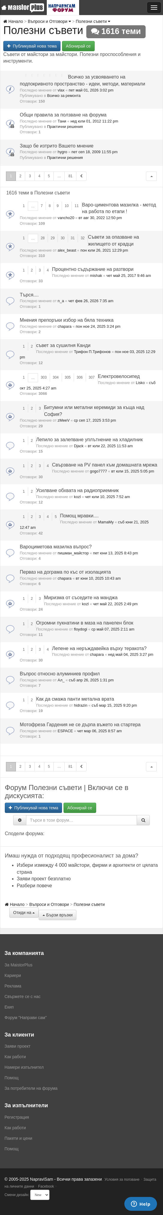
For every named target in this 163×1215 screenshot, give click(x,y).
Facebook (46, 1186)
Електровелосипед (119, 376)
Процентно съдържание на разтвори (93, 269)
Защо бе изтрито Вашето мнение (56, 145)
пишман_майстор (73, 553)
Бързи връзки (58, 915)
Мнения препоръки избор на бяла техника (67, 320)
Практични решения (65, 126)
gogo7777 (98, 471)
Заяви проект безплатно (44, 878)
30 (62, 238)
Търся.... (29, 294)
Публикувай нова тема (32, 46)
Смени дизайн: (16, 1195)
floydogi (80, 629)
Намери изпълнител (24, 1067)
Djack (79, 446)
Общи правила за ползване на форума (63, 114)
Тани (62, 121)
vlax (61, 90)
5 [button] (49, 176)
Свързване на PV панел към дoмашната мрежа (104, 464)
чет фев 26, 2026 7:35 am (90, 301)
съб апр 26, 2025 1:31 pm (91, 680)
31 (73, 238)
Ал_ (61, 680)
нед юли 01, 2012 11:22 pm (94, 121)
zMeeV (64, 420)
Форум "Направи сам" (25, 1017)
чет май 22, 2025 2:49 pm (115, 604)
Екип (9, 1007)
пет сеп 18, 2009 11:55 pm (95, 152)
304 (56, 377)
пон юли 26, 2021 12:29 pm (104, 250)
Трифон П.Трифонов (92, 351)
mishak (96, 275)
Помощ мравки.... (79, 515)
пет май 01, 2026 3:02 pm (91, 90)
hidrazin (80, 705)
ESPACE (65, 731)
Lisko (140, 382)
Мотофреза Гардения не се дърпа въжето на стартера (80, 724)
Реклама (12, 986)
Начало (13, 21)
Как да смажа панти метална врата (75, 699)
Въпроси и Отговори (49, 21)
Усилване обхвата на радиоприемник (77, 490)
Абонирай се (78, 46)
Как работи (15, 1056)
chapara (64, 326)
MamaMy (106, 522)
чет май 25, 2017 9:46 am (128, 275)
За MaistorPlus (18, 964)
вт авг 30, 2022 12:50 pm (100, 217)
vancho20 (66, 217)
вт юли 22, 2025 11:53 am (110, 446)
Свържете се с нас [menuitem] (22, 996)
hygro (62, 152)
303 (44, 377)
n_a (61, 301)
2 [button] (20, 176)
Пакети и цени (18, 1138)
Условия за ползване (122, 1179)
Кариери (12, 975)
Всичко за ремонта (64, 95)
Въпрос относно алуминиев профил (60, 673)
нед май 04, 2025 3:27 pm (130, 654)
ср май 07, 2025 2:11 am (112, 629)
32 (82, 238)
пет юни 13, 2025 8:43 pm (115, 553)
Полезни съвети (93, 21)
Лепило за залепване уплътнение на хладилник (89, 439)
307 (92, 377)
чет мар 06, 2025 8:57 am (99, 731)
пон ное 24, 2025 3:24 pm (98, 326)
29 (53, 238)
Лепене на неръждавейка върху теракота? (99, 648)
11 (77, 206)
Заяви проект (17, 1046)
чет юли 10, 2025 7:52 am (107, 496)
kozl (77, 496)
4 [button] (39, 176)
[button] (151, 176)
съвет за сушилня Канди (63, 345)
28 (43, 238)
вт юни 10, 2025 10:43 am (98, 578)
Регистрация (16, 1117)
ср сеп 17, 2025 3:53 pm (95, 420)
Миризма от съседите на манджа (80, 597)
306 (80, 377)
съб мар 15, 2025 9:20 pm (114, 705)
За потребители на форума (31, 1088)
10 (67, 206)
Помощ (11, 1077)
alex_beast (67, 250)
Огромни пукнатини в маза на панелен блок (84, 622)
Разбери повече (34, 885)
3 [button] (30, 176)
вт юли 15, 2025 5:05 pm (132, 471)
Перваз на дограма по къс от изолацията (65, 572)
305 (68, 377)
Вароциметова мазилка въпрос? (56, 546)
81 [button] (70, 176)
